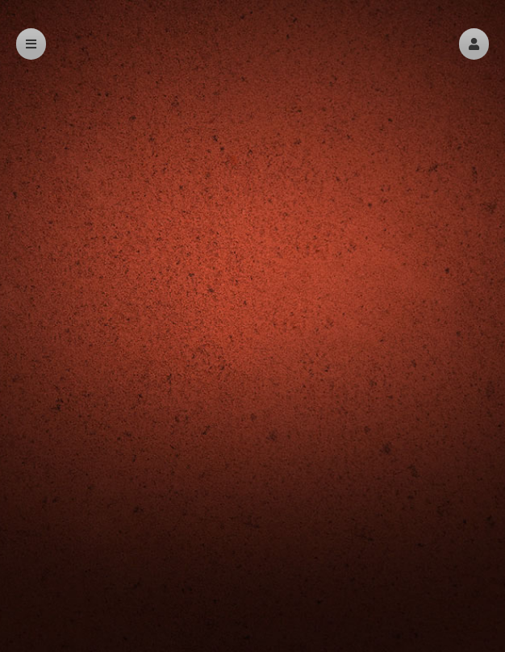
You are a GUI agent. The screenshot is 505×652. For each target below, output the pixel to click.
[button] (474, 44)
